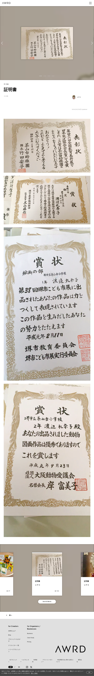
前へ (10, 616)
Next (92, 43)
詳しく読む (34, 673)
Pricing (29, 642)
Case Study (30, 638)
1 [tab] (40, 76)
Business (30, 634)
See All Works (47, 602)
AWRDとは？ (12, 632)
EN (19, 668)
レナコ (79, 97)
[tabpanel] (47, 43)
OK (89, 672)
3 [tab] (49, 76)
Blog (9, 636)
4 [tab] (53, 76)
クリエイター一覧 (13, 646)
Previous (1, 43)
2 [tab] (45, 76)
